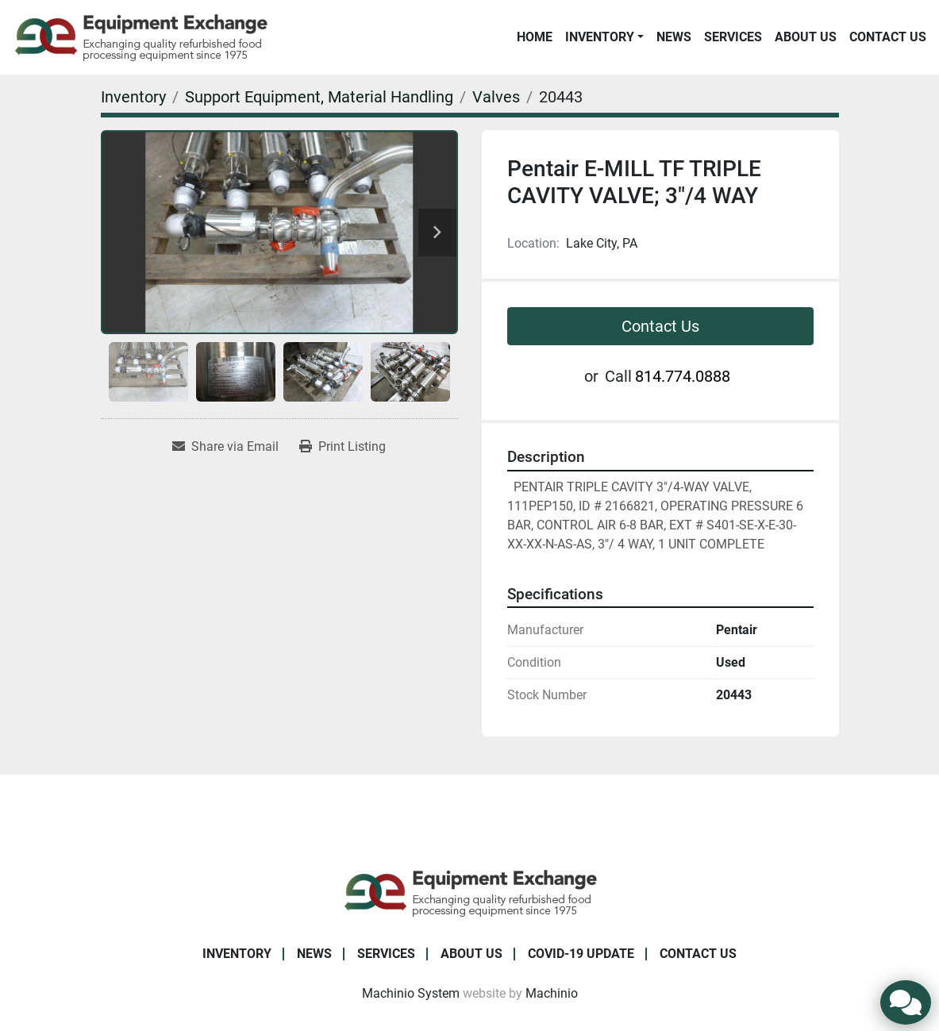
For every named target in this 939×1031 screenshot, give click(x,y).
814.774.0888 (682, 376)
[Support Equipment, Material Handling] (319, 96)
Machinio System (411, 993)
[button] (604, 37)
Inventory (599, 36)
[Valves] (496, 96)
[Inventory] (133, 96)
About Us (806, 36)
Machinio (551, 993)
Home (534, 36)
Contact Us (887, 36)
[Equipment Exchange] (469, 891)
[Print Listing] (342, 447)
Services (733, 36)
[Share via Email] (225, 447)
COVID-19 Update (581, 953)
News (673, 36)
